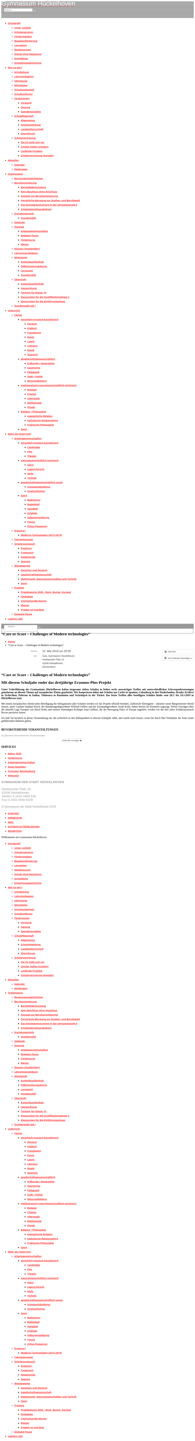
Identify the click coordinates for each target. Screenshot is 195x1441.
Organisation (15, 173)
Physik (31, 407)
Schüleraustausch (24, 543)
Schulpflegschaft (24, 116)
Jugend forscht (35, 469)
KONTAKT (13, 813)
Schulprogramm (23, 32)
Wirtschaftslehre (37, 380)
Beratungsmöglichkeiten (28, 178)
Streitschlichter (36, 491)
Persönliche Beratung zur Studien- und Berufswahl (50, 200)
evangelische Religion (39, 416)
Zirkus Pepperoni (37, 526)
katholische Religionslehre (42, 420)
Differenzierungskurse (34, 266)
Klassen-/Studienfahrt (27, 248)
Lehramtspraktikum (26, 253)
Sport (24, 429)
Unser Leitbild (22, 27)
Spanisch (32, 354)
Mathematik (34, 402)
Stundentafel (28, 218)
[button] (178, 658)
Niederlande (28, 557)
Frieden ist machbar (32, 609)
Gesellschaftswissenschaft (36, 574)
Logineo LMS (15, 618)
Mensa (25, 244)
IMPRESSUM (15, 817)
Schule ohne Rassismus (28, 54)
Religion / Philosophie (33, 411)
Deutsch (32, 323)
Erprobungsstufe (24, 213)
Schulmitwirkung (31, 124)
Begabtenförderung (25, 40)
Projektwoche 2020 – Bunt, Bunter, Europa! (46, 592)
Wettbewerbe (22, 565)
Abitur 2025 (14, 753)
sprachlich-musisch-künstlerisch (39, 319)
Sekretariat (20, 80)
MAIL (11, 822)
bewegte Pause (29, 235)
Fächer (18, 315)
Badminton (33, 499)
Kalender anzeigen (72, 740)
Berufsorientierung (25, 182)
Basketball (33, 504)
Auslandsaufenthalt (32, 261)
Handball (32, 508)
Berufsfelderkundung (33, 187)
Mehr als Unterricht (19, 433)
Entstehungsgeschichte (27, 62)
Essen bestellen (17, 766)
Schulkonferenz (23, 94)
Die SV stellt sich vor (32, 142)
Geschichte (33, 367)
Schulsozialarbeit (24, 89)
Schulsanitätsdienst (38, 486)
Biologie (32, 389)
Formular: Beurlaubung (21, 771)
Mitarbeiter (21, 85)
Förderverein (22, 98)
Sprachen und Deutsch (34, 570)
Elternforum (28, 133)
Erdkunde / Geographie (40, 363)
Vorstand (26, 102)
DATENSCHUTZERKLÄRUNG (24, 826)
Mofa (30, 473)
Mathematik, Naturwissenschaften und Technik (48, 578)
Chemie (31, 394)
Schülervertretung (25, 138)
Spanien (25, 561)
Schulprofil (14, 23)
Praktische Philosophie (40, 424)
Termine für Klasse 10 (33, 292)
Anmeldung (21, 58)
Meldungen (21, 169)
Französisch (34, 332)
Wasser (25, 605)
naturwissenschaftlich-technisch (40, 460)
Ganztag (19, 226)
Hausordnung (29, 288)
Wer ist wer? (15, 67)
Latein (31, 341)
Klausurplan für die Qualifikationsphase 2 (45, 297)
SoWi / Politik (35, 376)
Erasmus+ (20, 530)
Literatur (32, 345)
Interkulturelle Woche (33, 600)
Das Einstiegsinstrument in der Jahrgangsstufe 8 (49, 204)
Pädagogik (33, 372)
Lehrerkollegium (24, 76)
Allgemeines (28, 120)
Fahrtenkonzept (23, 539)
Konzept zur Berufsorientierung (39, 196)
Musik (30, 350)
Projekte (19, 587)
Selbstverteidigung (38, 517)
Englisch (32, 328)
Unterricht (14, 310)
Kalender (19, 164)
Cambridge (33, 447)
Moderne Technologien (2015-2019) (41, 535)
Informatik (33, 398)
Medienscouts (22, 49)
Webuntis (13, 775)
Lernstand (27, 270)
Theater (31, 456)
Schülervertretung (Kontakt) (37, 155)
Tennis (31, 521)
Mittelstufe (20, 257)
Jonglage (32, 513)
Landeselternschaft (32, 129)
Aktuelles (13, 160)
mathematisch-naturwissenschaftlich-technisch (48, 385)
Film (29, 451)
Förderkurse (28, 239)
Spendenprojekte (31, 111)
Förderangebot (23, 36)
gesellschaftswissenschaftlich (38, 358)
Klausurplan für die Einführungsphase (43, 301)
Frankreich (27, 552)
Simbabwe (27, 596)
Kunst (30, 337)
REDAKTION (15, 831)
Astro (30, 464)
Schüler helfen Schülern (35, 146)
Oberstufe (20, 279)
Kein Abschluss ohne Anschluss (39, 191)
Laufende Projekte (31, 151)
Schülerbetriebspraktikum (36, 209)
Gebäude (19, 222)
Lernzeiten (20, 45)
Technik (31, 478)
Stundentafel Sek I (25, 305)
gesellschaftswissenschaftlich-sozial (42, 482)
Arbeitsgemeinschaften (34, 231)
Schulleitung (21, 72)
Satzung (25, 107)
